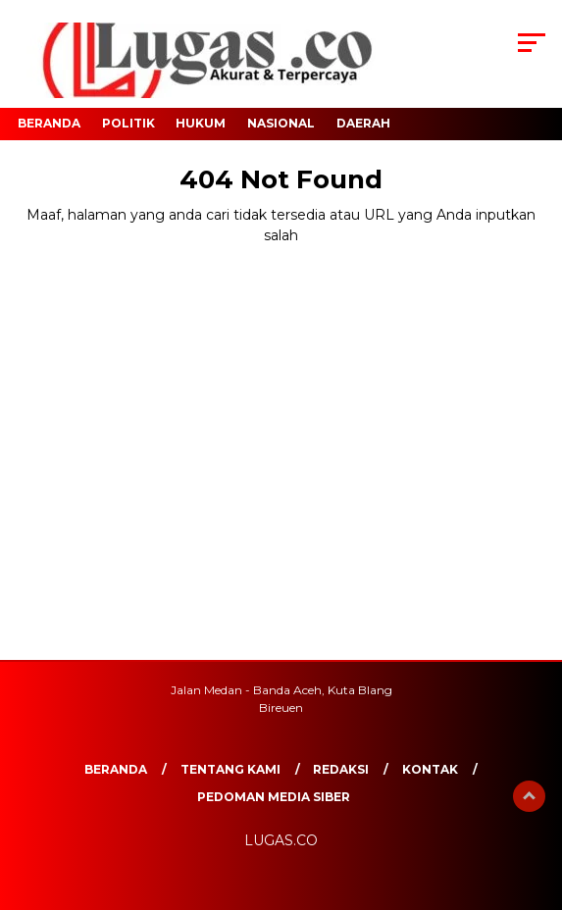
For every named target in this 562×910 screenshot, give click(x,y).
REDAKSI (341, 769)
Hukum (201, 123)
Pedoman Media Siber (273, 796)
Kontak (430, 769)
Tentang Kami (230, 769)
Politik (128, 123)
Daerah (363, 123)
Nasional (281, 123)
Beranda (49, 123)
